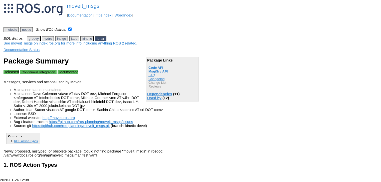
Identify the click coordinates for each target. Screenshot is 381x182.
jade (74, 38)
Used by (154, 98)
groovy (34, 38)
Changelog (156, 79)
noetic (26, 30)
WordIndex (123, 15)
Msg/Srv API (158, 71)
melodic (11, 30)
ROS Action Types (26, 140)
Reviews (154, 86)
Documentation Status (22, 50)
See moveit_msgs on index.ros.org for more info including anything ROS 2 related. (70, 43)
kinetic (87, 38)
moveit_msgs (83, 6)
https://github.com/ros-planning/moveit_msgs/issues (91, 122)
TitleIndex (103, 15)
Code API (155, 68)
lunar (100, 38)
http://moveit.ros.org (59, 118)
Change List (157, 82)
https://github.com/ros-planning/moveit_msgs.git (71, 126)
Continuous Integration (38, 72)
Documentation (80, 15)
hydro (48, 38)
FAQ (151, 75)
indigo (61, 38)
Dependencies (159, 94)
